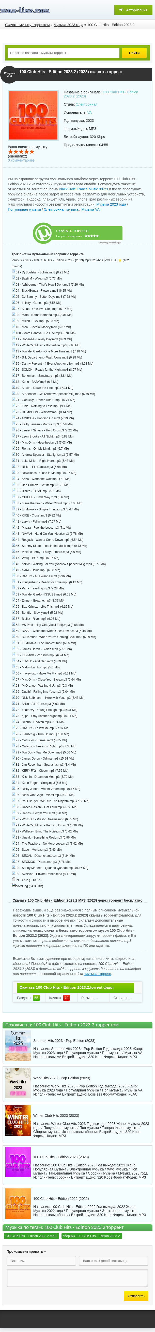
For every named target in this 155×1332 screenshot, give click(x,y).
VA (89, 112)
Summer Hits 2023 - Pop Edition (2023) (64, 1041)
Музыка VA (91, 209)
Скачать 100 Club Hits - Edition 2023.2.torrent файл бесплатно (67, 991)
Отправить (136, 1296)
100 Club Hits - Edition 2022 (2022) (61, 1199)
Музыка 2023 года (111, 204)
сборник (91, 1132)
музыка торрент (97, 974)
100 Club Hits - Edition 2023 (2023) (61, 1157)
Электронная (87, 104)
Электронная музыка (61, 209)
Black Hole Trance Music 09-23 (83, 189)
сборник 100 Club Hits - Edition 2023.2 (91, 1236)
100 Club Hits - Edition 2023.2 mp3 (30, 1236)
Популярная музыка (24, 209)
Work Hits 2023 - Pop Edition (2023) (61, 1078)
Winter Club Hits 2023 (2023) (56, 1116)
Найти (134, 53)
